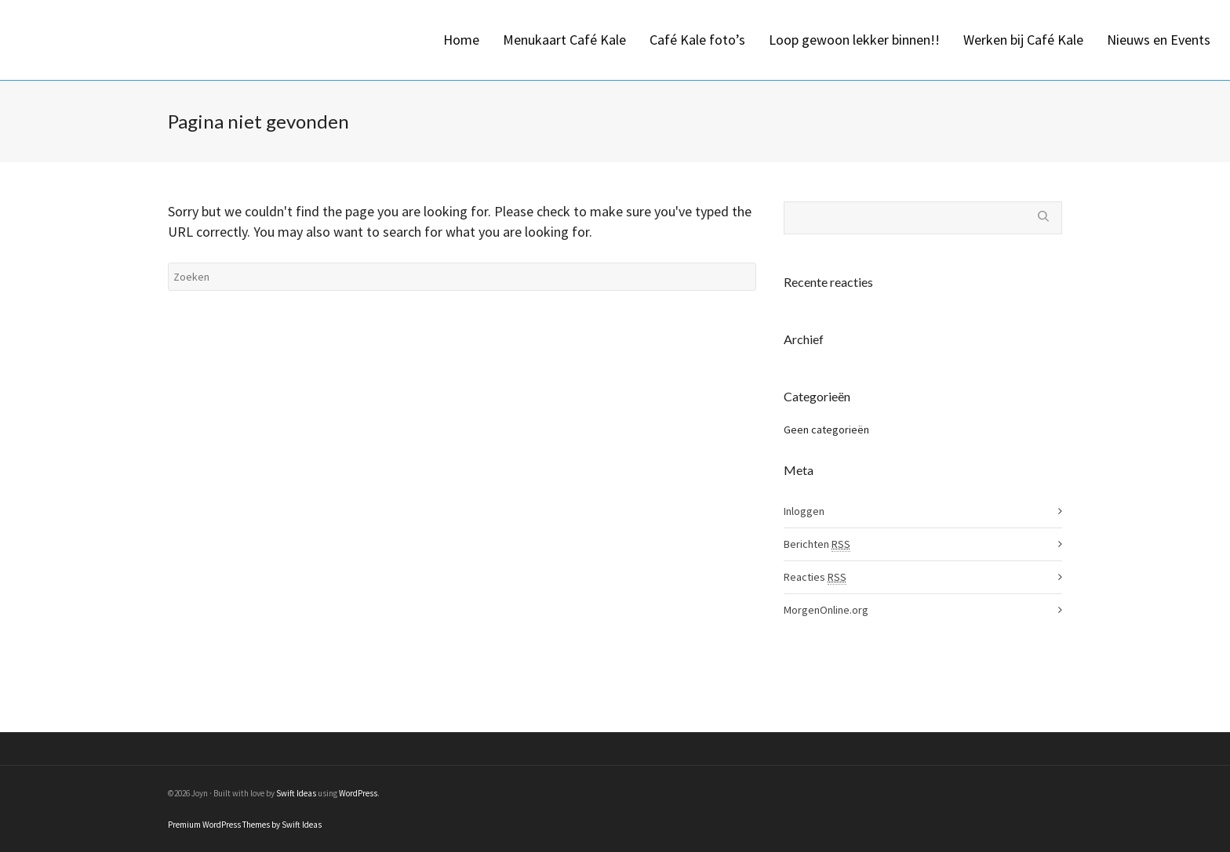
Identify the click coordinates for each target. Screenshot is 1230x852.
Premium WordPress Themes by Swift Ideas (245, 824)
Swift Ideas (296, 793)
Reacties (815, 577)
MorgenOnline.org (826, 610)
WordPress (358, 793)
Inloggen (804, 511)
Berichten (817, 544)
